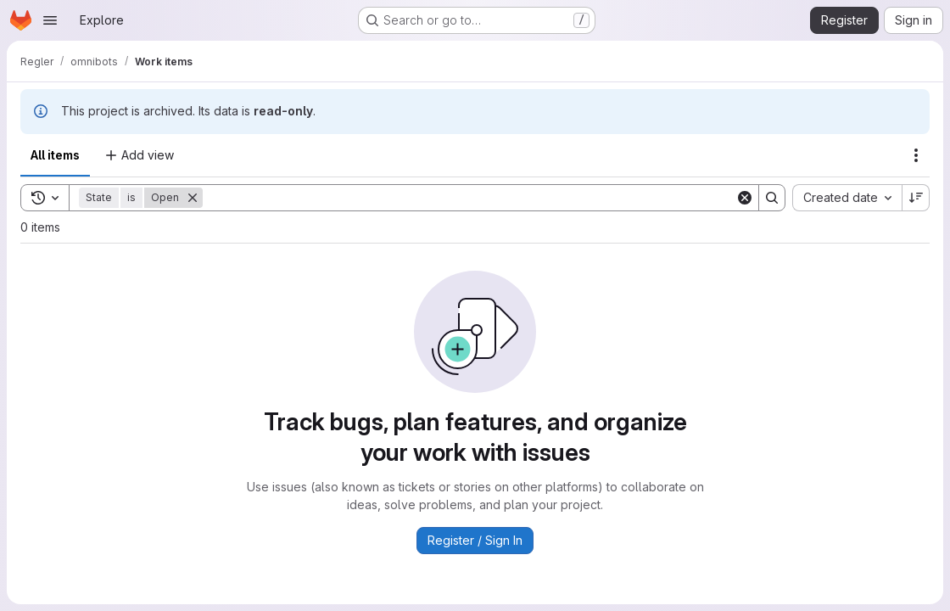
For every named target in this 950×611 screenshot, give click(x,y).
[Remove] (192, 198)
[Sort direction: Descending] (916, 197)
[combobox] (847, 197)
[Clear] (745, 198)
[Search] (469, 198)
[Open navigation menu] (50, 20)
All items (55, 155)
